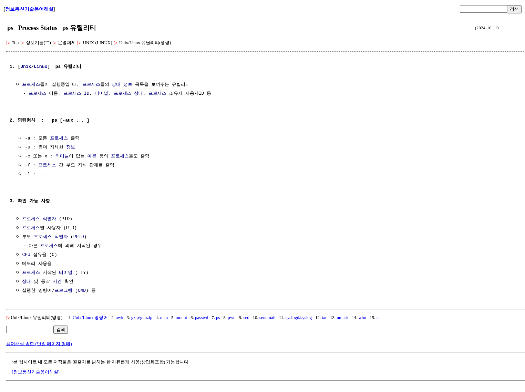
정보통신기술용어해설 (29, 9)
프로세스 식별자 (39, 219)
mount (181, 317)
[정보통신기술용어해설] (36, 371)
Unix (25, 67)
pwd (231, 317)
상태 (116, 85)
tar (324, 317)
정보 (127, 85)
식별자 (61, 237)
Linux (40, 67)
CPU (26, 255)
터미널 (101, 94)
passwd (201, 317)
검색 (514, 9)
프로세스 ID (76, 94)
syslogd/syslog (299, 317)
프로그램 (63, 291)
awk (119, 317)
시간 (57, 282)
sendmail (267, 317)
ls (377, 317)
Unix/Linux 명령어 (90, 317)
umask (343, 317)
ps (218, 317)
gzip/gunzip (141, 317)
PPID (78, 237)
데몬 (92, 156)
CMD (82, 291)
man (164, 317)
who (362, 317)
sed (246, 317)
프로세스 (31, 85)
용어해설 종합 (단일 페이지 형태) (39, 343)
